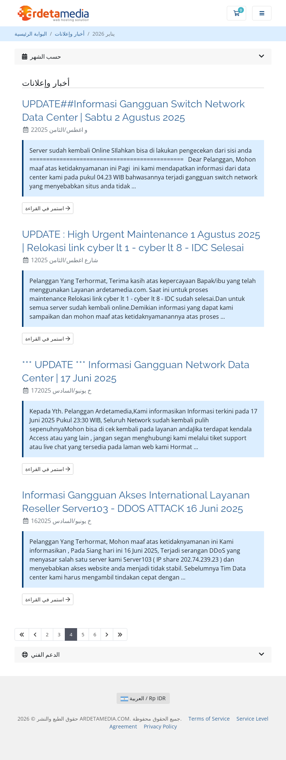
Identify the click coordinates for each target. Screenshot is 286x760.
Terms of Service (209, 718)
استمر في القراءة (47, 208)
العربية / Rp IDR (143, 698)
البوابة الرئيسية (31, 33)
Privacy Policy (160, 726)
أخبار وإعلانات (70, 33)
